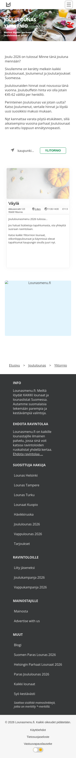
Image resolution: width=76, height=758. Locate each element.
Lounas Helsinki (26, 475)
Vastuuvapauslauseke (38, 743)
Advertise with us (27, 621)
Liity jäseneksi (24, 567)
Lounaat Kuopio (26, 504)
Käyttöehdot (38, 730)
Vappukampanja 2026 (30, 587)
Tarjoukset (22, 543)
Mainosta (21, 611)
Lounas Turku (24, 495)
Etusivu (14, 365)
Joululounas (37, 365)
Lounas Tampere (26, 485)
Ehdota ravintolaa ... (28, 454)
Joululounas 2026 (27, 524)
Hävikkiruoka (24, 514)
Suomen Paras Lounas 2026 (35, 654)
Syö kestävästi (24, 694)
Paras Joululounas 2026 (31, 674)
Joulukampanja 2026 (29, 577)
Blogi (17, 645)
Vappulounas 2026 (28, 534)
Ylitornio (53, 150)
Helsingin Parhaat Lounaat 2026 (38, 664)
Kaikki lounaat (24, 684)
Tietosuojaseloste (38, 736)
